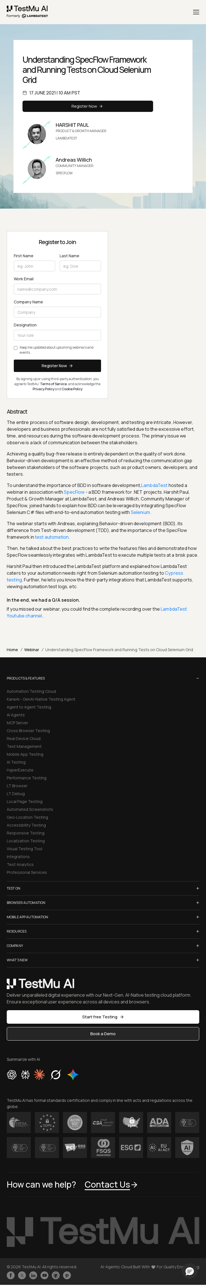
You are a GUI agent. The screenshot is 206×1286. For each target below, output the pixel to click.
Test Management (24, 746)
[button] (190, 1271)
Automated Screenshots (30, 809)
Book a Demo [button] (103, 1034)
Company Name (28, 301)
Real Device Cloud (24, 738)
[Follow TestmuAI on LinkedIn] (33, 1275)
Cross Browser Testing (28, 730)
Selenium (140, 512)
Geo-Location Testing (27, 817)
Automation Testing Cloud (31, 691)
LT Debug (16, 793)
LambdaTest (154, 485)
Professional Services (27, 872)
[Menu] (196, 12)
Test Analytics (20, 864)
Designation (25, 325)
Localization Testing (26, 840)
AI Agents (16, 715)
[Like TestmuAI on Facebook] (11, 1275)
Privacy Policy (43, 389)
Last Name (69, 255)
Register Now (87, 106)
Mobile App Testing (25, 754)
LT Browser (17, 785)
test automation (51, 537)
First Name (23, 255)
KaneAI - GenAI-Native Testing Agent (41, 699)
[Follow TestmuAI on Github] (56, 1275)
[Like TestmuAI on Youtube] (44, 1275)
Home (12, 649)
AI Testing (16, 762)
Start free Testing (103, 1017)
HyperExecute (20, 770)
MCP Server (17, 722)
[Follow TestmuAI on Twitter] (22, 1275)
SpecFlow (74, 492)
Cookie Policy (72, 389)
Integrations (18, 856)
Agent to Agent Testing (29, 707)
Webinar (31, 649)
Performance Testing (26, 777)
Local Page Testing (24, 801)
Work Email (23, 278)
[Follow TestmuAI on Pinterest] (67, 1275)
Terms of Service (53, 384)
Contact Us (111, 1184)
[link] (27, 12)
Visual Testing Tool (24, 848)
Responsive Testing (25, 833)
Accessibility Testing (26, 825)
